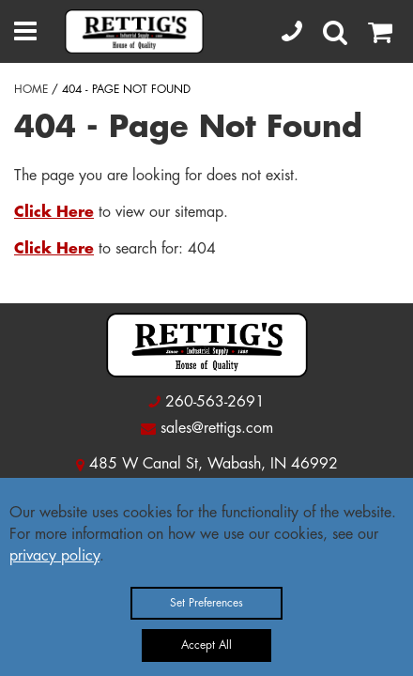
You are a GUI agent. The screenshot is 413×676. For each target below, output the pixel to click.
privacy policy (54, 555)
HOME (31, 89)
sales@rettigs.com (217, 428)
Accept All (206, 645)
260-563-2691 (215, 401)
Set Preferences (206, 602)
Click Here (54, 212)
